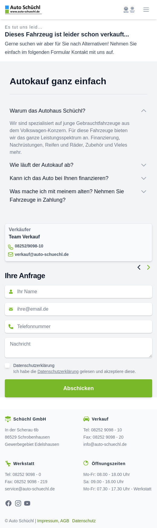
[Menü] (146, 10)
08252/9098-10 (29, 246)
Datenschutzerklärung (33, 365)
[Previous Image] (139, 267)
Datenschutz (84, 520)
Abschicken (78, 388)
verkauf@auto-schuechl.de (42, 254)
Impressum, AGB (53, 520)
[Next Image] (148, 267)
